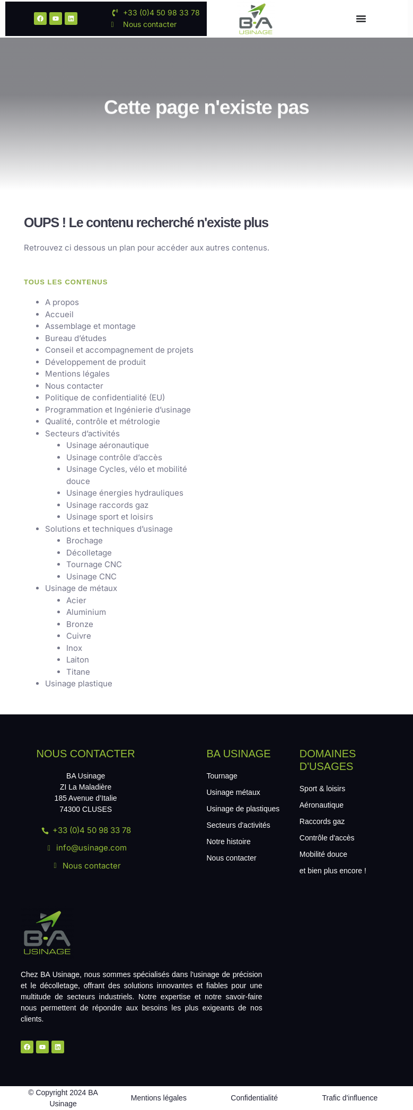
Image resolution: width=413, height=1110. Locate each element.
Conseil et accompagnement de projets (119, 350)
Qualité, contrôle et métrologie (102, 421)
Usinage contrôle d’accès (114, 457)
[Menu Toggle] (361, 18)
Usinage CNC (91, 576)
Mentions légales (77, 374)
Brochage (84, 540)
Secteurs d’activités (82, 433)
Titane (78, 672)
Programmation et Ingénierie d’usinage (118, 410)
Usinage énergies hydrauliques (124, 493)
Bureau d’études (76, 338)
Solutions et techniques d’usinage (109, 529)
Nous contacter (74, 386)
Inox (74, 648)
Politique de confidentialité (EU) (105, 397)
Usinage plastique (78, 683)
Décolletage (89, 553)
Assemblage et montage (90, 326)
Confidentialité (254, 1098)
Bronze (79, 624)
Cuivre (78, 636)
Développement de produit (95, 362)
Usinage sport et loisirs (109, 517)
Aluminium (86, 612)
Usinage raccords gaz (107, 505)
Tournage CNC (94, 564)
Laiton (77, 660)
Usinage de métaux (81, 588)
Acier (76, 600)
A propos (62, 302)
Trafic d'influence (349, 1098)
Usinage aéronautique (107, 445)
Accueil (59, 314)
